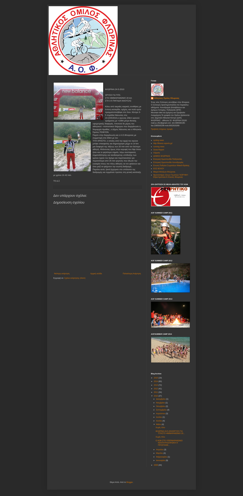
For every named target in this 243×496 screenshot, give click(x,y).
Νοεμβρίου (161, 403)
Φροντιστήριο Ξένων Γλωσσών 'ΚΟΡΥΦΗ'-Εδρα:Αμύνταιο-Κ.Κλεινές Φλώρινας (170, 176)
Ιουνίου (159, 421)
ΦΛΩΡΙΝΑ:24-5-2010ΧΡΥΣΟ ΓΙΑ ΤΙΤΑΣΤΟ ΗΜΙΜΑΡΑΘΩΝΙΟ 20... (170, 432)
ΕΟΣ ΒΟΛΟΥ (158, 168)
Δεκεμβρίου (161, 399)
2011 (156, 392)
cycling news (158, 140)
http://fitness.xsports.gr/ (162, 143)
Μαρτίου (159, 453)
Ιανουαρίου (161, 460)
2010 (156, 396)
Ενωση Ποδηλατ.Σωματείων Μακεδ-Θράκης (171, 165)
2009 (156, 465)
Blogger (129, 482)
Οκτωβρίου (161, 406)
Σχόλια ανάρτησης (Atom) (74, 278)
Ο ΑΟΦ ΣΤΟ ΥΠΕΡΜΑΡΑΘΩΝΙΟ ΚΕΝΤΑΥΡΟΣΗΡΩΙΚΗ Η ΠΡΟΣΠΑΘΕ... (169, 443)
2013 (156, 385)
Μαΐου (159, 424)
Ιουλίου (159, 417)
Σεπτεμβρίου (161, 410)
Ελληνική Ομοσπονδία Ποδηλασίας (167, 159)
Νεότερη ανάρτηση (61, 274)
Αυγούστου (161, 413)
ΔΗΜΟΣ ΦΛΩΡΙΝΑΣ (161, 156)
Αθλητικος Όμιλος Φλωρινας (166, 98)
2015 (156, 378)
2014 (156, 381)
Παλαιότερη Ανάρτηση (132, 274)
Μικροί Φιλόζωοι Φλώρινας (164, 172)
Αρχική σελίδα (96, 274)
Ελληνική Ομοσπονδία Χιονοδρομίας (168, 162)
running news (158, 147)
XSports (156, 153)
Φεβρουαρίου (162, 457)
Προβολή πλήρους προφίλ (162, 129)
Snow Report (158, 150)
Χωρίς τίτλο (160, 427)
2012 (156, 389)
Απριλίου (160, 450)
